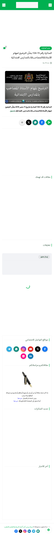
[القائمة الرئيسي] (50, 5)
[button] (42, 122)
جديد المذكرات (45, 48)
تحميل (12, 111)
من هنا (20, 398)
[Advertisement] (27, 29)
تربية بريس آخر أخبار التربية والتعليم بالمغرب (18, 527)
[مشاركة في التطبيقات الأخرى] (22, 122)
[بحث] (3, 5)
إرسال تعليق (44, 257)
